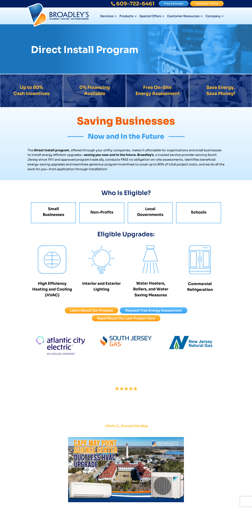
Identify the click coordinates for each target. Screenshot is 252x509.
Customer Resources (183, 16)
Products (126, 16)
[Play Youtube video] (126, 469)
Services (106, 16)
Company (212, 16)
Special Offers (150, 16)
